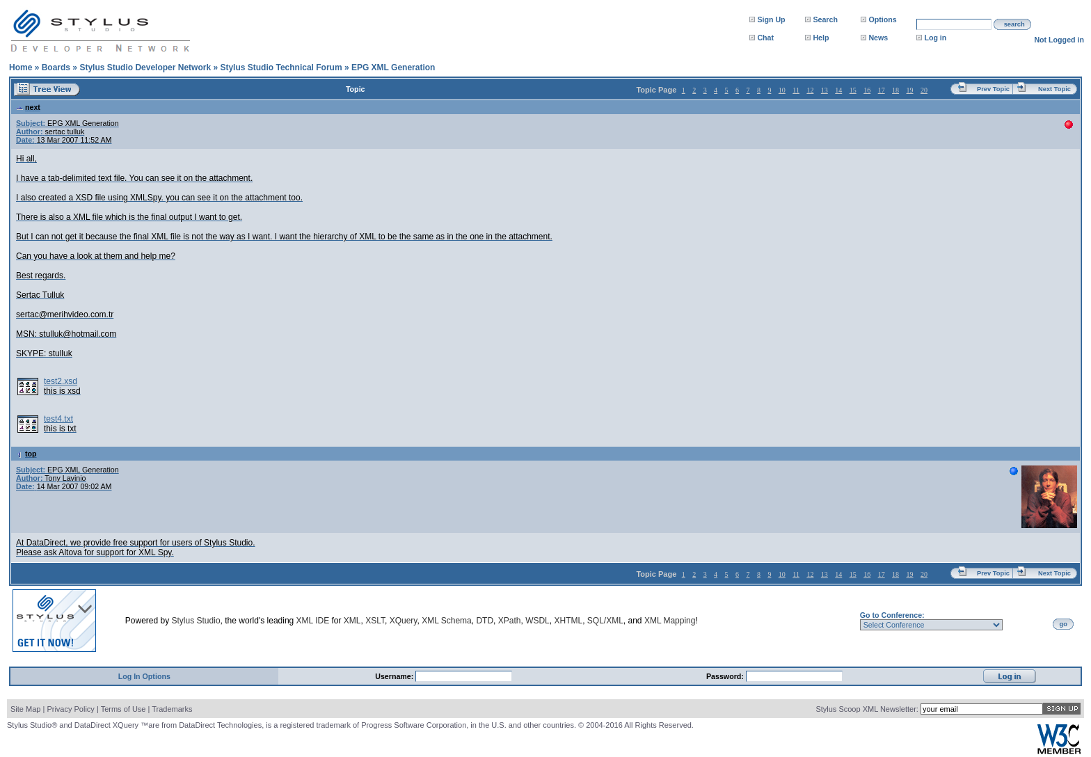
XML (352, 620)
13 (824, 90)
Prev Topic (993, 89)
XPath (509, 620)
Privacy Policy (70, 709)
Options (882, 19)
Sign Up (771, 19)
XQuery (403, 620)
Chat (765, 37)
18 (895, 90)
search (1014, 24)
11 (796, 90)
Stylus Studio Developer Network (145, 67)
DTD (484, 620)
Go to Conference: (892, 615)
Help (821, 37)
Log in (935, 37)
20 (924, 90)
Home (20, 67)
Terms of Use (123, 709)
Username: (395, 676)
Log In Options (144, 676)
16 (866, 90)
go (1063, 624)
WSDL (537, 620)
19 (910, 90)
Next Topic (1054, 89)
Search (825, 19)
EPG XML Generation (393, 67)
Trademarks (172, 709)
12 (809, 90)
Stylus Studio (196, 620)
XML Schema (447, 620)
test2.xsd (60, 381)
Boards (56, 67)
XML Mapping (670, 620)
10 (782, 90)
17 (881, 90)
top (26, 453)
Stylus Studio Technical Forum (281, 67)
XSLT (375, 620)
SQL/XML (605, 620)
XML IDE (313, 620)
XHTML (568, 620)
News (878, 37)
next (28, 107)
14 (838, 90)
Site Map (25, 709)
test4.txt (58, 419)
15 (853, 90)
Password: (726, 676)
